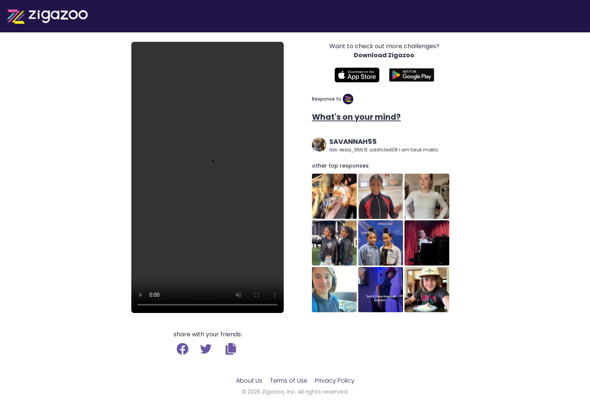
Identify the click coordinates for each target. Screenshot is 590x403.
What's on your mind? (356, 116)
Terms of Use (288, 380)
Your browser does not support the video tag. (207, 177)
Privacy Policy (334, 380)
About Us (249, 380)
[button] (231, 348)
